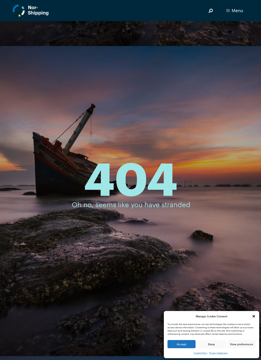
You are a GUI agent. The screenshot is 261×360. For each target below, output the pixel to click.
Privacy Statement (218, 353)
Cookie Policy (200, 353)
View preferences (241, 344)
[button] (254, 316)
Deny (211, 344)
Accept (182, 344)
